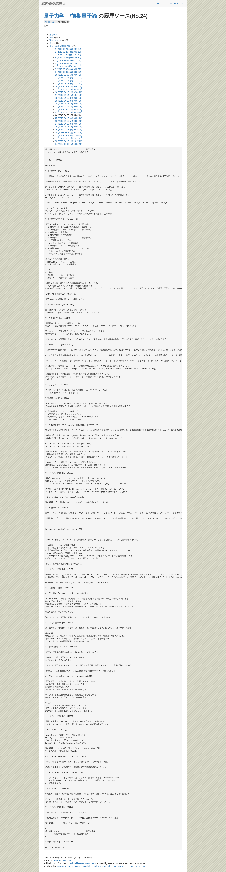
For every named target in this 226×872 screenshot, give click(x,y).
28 (68, 127)
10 (68, 75)
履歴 (51, 43)
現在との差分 (55, 40)
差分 (51, 37)
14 (68, 86)
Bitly (148, 866)
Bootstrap (61, 866)
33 (68, 141)
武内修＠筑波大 (53, 3)
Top (46, 22)
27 (68, 124)
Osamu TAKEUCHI (62, 860)
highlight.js (98, 866)
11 (68, 78)
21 (68, 106)
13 (68, 83)
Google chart (140, 866)
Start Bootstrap (73, 866)
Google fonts (110, 866)
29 (68, 129)
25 (68, 118)
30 (68, 132)
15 (68, 89)
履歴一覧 (53, 34)
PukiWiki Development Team (83, 863)
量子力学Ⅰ (53, 22)
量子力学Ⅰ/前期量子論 (70, 16)
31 (68, 135)
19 (68, 101)
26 (68, 121)
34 (68, 144)
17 (68, 95)
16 (68, 92)
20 (68, 104)
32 (68, 138)
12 (68, 80)
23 (68, 112)
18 (68, 98)
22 (68, 109)
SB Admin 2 (87, 866)
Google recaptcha (125, 866)
